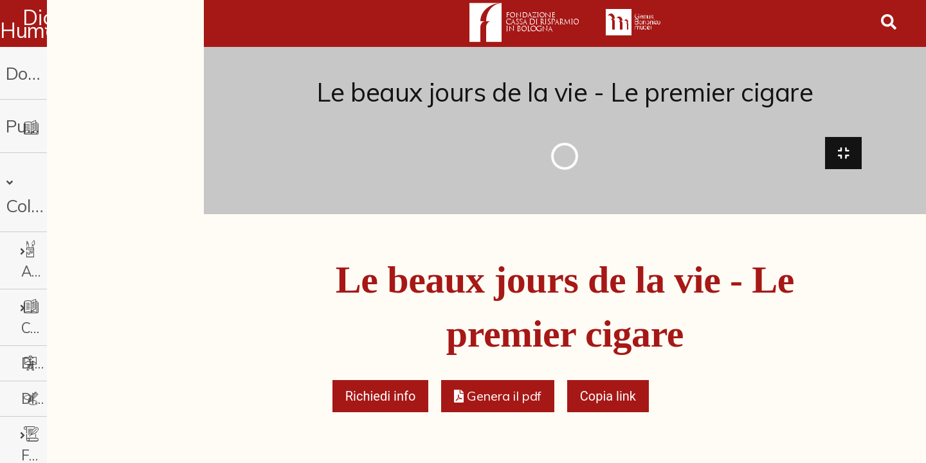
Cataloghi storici (81, 258)
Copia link (608, 402)
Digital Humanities (102, 24)
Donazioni (44, 73)
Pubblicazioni (57, 125)
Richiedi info (380, 402)
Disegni (45, 328)
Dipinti (42, 293)
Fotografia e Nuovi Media (99, 433)
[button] (497, 402)
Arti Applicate (74, 222)
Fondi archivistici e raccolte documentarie (106, 363)
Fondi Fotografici (84, 399)
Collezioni (51, 179)
